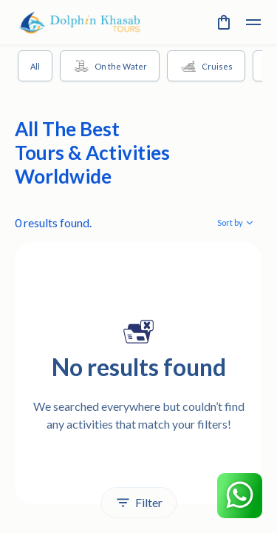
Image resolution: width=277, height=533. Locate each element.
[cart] (224, 22)
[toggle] (253, 22)
